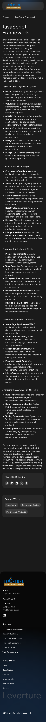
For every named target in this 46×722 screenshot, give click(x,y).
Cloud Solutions (8, 647)
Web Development (10, 652)
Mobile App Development (12, 629)
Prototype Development (12, 638)
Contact (5, 688)
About (4, 665)
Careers (5, 674)
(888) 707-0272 (8, 607)
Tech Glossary (8, 683)
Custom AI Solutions (10, 634)
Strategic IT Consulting (11, 643)
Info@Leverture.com (10, 610)
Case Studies (7, 670)
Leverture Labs (8, 679)
